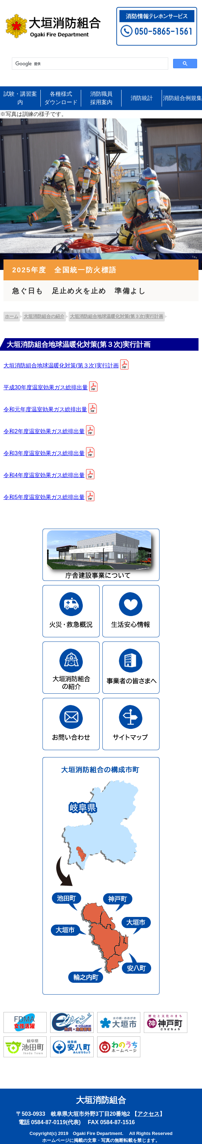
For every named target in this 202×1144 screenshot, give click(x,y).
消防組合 (182, 98)
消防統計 (142, 98)
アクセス (148, 1114)
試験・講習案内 (20, 98)
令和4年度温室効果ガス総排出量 (44, 475)
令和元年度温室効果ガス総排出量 (45, 409)
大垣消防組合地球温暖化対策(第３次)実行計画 (61, 365)
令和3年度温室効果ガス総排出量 (44, 453)
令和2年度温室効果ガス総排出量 (44, 431)
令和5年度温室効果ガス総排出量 (44, 497)
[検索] (89, 64)
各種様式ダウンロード (61, 98)
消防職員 (101, 99)
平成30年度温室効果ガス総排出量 (45, 387)
